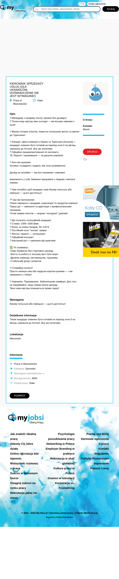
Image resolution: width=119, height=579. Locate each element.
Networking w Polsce (60, 443)
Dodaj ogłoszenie (97, 4)
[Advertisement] (59, 38)
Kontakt (103, 448)
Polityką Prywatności (64, 517)
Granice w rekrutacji (61, 478)
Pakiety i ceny (99, 468)
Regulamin (101, 453)
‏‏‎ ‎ (82, 4)
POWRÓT (19, 395)
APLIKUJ (92, 151)
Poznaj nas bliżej (97, 434)
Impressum (101, 463)
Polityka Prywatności (95, 458)
